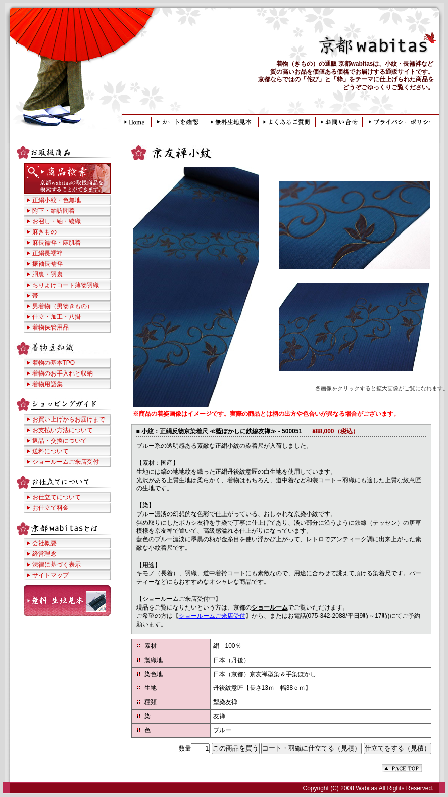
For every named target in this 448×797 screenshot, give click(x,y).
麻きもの (44, 232)
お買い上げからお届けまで (68, 419)
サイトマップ (50, 575)
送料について (50, 451)
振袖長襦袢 (47, 263)
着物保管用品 (50, 327)
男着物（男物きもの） (62, 306)
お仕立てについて (56, 497)
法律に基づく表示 (56, 564)
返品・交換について (59, 440)
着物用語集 (47, 384)
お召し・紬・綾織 (56, 221)
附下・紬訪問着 (53, 210)
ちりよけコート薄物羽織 (65, 285)
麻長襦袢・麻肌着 (56, 242)
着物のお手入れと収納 (62, 373)
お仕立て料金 (50, 507)
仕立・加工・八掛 (56, 316)
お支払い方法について (62, 430)
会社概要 (44, 543)
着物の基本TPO (53, 362)
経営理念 (44, 553)
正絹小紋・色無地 (56, 200)
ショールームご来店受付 (212, 615)
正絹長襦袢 (47, 253)
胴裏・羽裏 (47, 274)
